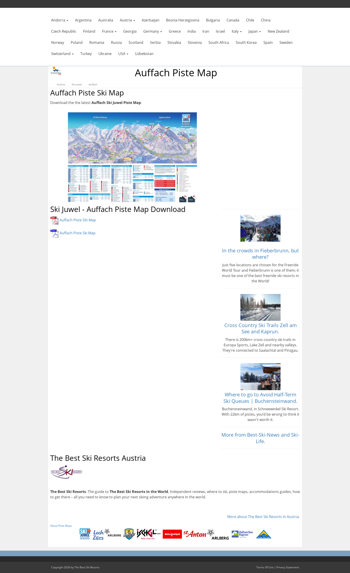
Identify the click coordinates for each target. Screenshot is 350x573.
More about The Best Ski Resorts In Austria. (263, 516)
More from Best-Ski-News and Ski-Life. (260, 437)
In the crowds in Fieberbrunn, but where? (260, 253)
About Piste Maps (61, 526)
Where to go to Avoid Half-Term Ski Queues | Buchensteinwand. (260, 397)
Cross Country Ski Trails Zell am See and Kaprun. (260, 328)
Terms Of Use (264, 567)
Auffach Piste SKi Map (78, 220)
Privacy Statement (287, 567)
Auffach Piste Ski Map (78, 233)
